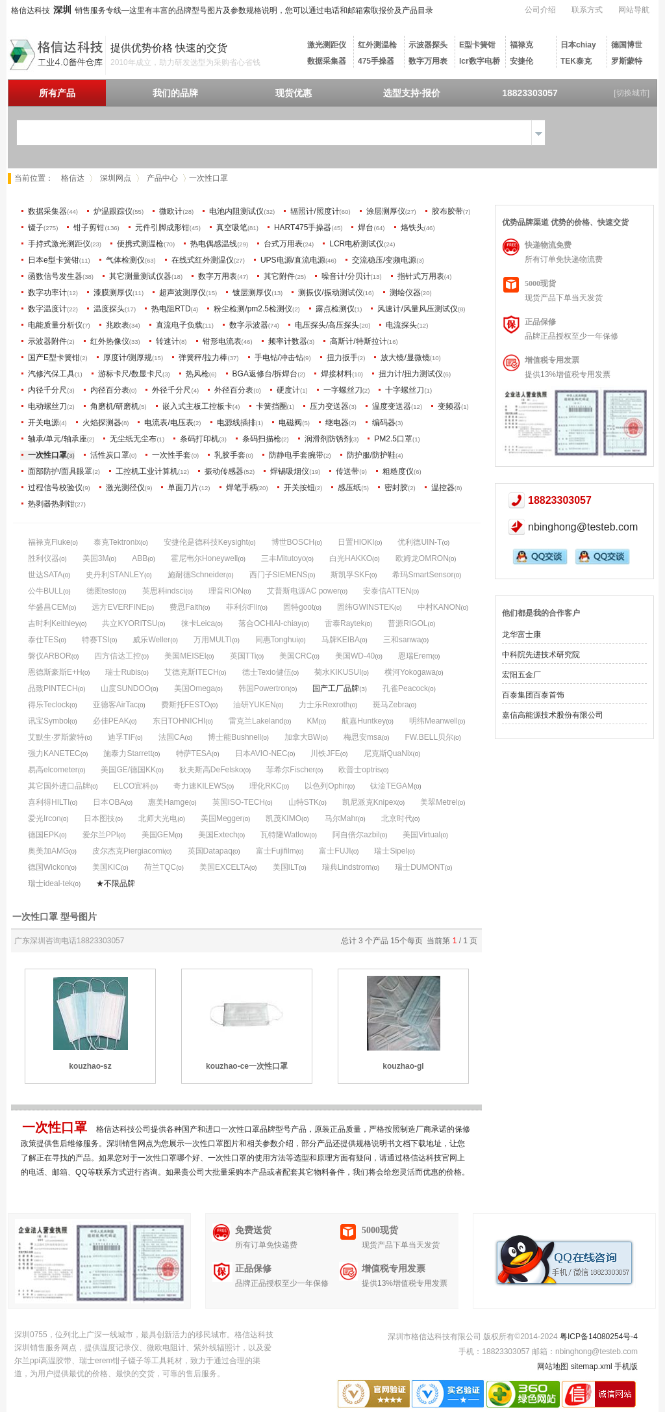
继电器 (337, 422)
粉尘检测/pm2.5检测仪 (253, 308)
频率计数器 (287, 341)
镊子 (36, 227)
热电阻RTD (170, 308)
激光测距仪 (326, 44)
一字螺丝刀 (342, 390)
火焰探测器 (101, 422)
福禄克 (521, 44)
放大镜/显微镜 (405, 357)
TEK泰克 (576, 61)
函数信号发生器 (55, 276)
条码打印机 (199, 438)
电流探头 (401, 325)
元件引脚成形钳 (162, 227)
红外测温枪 (377, 44)
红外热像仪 (109, 341)
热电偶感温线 (213, 243)
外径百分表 (233, 390)
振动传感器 (224, 471)
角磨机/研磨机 (114, 406)
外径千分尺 (171, 390)
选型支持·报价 (411, 93)
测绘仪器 (405, 292)
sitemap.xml (591, 1366)
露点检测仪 (335, 308)
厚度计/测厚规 (127, 357)
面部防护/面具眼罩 (60, 471)
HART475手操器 (302, 227)
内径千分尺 (47, 390)
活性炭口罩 (109, 455)
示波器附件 (47, 341)
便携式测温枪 (140, 243)
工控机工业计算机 (147, 471)
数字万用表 (427, 61)
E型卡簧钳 (477, 44)
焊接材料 (336, 373)
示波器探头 (427, 44)
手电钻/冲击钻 (279, 357)
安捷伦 (521, 61)
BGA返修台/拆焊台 (265, 373)
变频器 (449, 406)
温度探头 (109, 308)
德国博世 (626, 44)
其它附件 (279, 276)
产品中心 (162, 178)
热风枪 (197, 373)
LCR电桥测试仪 (356, 243)
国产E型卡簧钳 (54, 357)
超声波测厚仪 (182, 292)
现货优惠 (293, 93)
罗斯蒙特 (626, 61)
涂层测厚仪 (385, 211)
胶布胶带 (447, 211)
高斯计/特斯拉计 (358, 341)
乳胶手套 (229, 455)
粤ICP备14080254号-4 (599, 1336)
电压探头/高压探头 (327, 325)
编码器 (383, 422)
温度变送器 (391, 406)
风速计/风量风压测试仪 (417, 308)
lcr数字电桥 (479, 61)
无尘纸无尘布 (133, 438)
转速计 (167, 341)
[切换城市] (631, 93)
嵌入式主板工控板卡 (197, 406)
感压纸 (349, 487)
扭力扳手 (342, 357)
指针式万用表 (420, 276)
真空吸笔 (231, 227)
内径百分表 (109, 390)
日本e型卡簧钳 (53, 260)
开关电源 (43, 422)
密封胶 (396, 487)
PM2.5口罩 (393, 438)
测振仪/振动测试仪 (330, 292)
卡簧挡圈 (271, 406)
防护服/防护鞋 (371, 455)
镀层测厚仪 (251, 292)
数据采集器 (326, 61)
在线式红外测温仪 (202, 260)
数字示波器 (248, 325)
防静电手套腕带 (296, 455)
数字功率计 (47, 292)
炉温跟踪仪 (113, 211)
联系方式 (587, 9)
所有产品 (57, 93)
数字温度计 (47, 308)
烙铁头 (412, 227)
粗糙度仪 (398, 471)
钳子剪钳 (89, 227)
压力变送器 (329, 406)
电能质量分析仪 (55, 325)
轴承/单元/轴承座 (57, 438)
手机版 (626, 1366)
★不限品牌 (115, 883)
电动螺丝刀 (47, 406)
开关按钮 (299, 487)
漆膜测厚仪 (113, 292)
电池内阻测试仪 (236, 211)
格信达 (72, 178)
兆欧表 (117, 325)
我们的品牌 (175, 93)
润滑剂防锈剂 (328, 438)
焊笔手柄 (241, 487)
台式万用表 (283, 243)
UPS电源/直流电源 (292, 260)
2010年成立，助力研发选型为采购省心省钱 (185, 62)
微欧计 (170, 211)
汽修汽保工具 (51, 373)
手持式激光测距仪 (59, 243)
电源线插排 (236, 422)
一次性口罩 (47, 455)
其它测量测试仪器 (140, 276)
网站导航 (633, 9)
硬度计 (288, 390)
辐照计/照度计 (314, 211)
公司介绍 (540, 9)
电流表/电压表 (168, 422)
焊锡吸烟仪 (289, 471)
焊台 (365, 227)
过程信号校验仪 (55, 487)
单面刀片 (183, 487)
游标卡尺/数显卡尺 (130, 373)
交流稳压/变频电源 (384, 260)
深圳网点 (115, 178)
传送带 (347, 471)
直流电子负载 (179, 325)
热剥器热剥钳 (51, 503)
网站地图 (552, 1366)
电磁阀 (290, 422)
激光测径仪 (125, 487)
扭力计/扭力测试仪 (411, 373)
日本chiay (578, 44)
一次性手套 (171, 455)
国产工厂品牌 (335, 688)
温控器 (443, 487)
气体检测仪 (125, 260)
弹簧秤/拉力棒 (203, 357)
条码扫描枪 (261, 438)
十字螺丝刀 (404, 390)
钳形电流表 (222, 341)
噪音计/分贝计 (345, 276)
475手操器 (376, 61)
